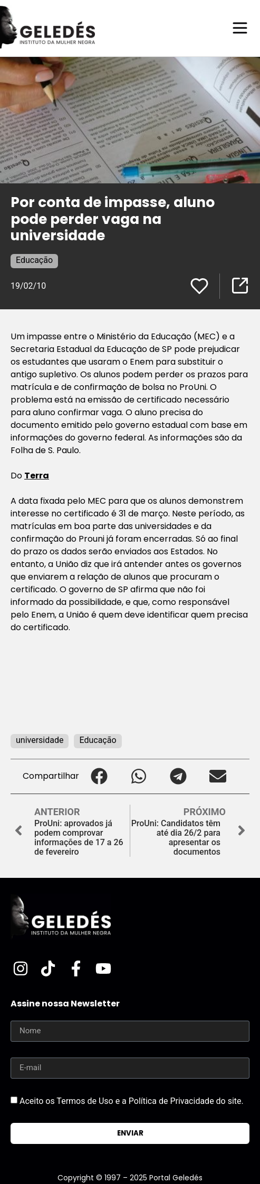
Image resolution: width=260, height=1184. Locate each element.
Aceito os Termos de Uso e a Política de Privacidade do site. (132, 1101)
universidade (39, 740)
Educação (34, 260)
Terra (36, 475)
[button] (99, 776)
